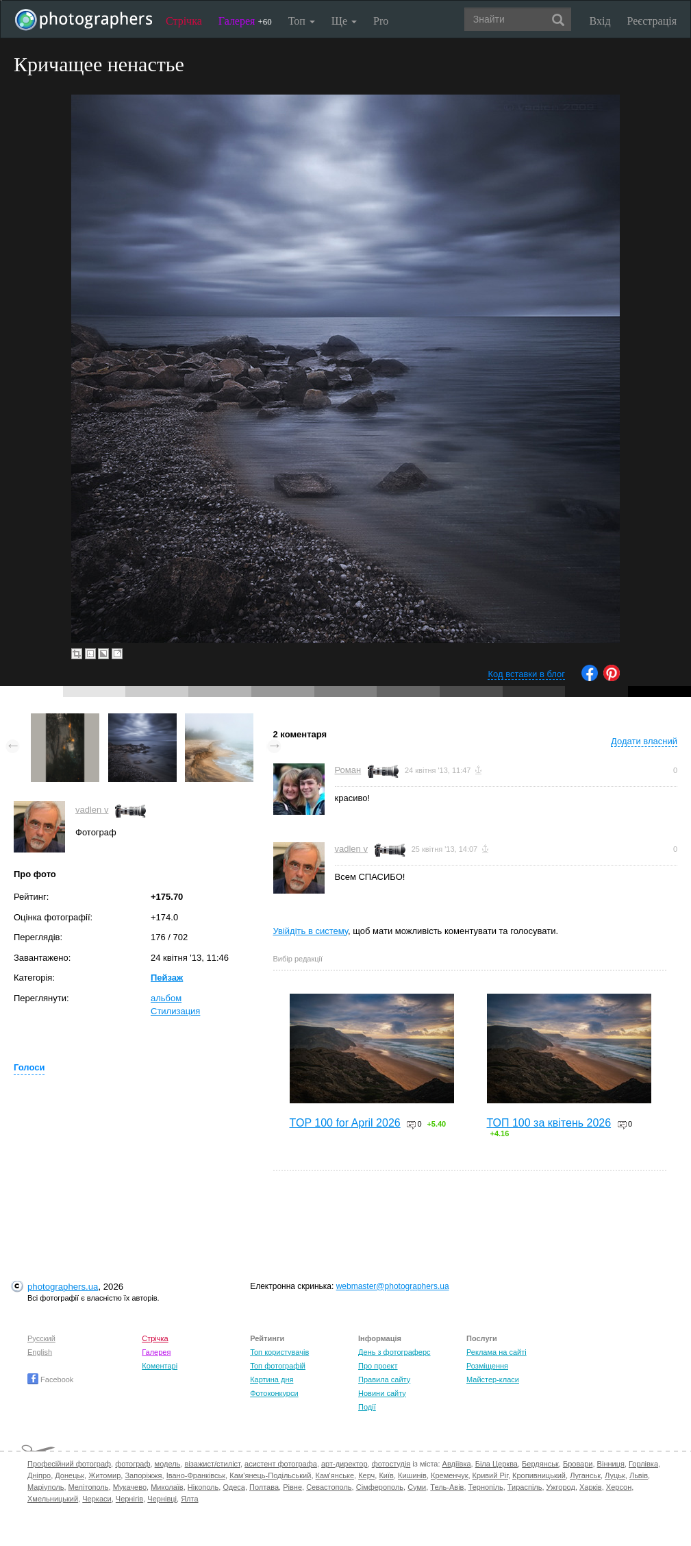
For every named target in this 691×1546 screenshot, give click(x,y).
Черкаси (96, 1499)
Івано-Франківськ (195, 1475)
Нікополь (203, 1487)
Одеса (233, 1487)
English (39, 1352)
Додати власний (644, 741)
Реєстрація (652, 21)
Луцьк (615, 1475)
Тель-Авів (447, 1487)
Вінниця (611, 1464)
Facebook (50, 1379)
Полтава (264, 1487)
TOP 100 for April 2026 (345, 1123)
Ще (344, 21)
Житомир (104, 1475)
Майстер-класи (492, 1379)
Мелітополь (88, 1487)
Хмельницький (52, 1499)
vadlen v (91, 810)
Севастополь (328, 1487)
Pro (380, 21)
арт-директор (344, 1464)
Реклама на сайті (496, 1352)
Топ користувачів (279, 1352)
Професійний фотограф (69, 1464)
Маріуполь (45, 1487)
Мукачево (130, 1487)
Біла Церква (496, 1464)
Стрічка (184, 21)
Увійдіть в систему (311, 931)
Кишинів (412, 1475)
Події (367, 1407)
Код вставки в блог (526, 674)
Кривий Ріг (490, 1475)
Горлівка (643, 1464)
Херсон (618, 1487)
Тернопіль (485, 1487)
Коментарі (159, 1366)
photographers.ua (62, 1286)
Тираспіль (524, 1487)
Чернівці (162, 1499)
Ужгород (560, 1487)
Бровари (578, 1464)
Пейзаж (167, 977)
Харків (590, 1487)
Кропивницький (539, 1475)
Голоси (29, 1067)
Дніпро (39, 1475)
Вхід (600, 21)
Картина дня (271, 1379)
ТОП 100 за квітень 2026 (549, 1123)
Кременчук (449, 1475)
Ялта (189, 1499)
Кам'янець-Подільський (270, 1475)
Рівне (292, 1487)
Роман (348, 770)
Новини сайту (382, 1393)
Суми (416, 1487)
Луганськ (585, 1475)
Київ (386, 1475)
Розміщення (487, 1366)
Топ (301, 21)
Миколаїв (167, 1487)
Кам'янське (335, 1475)
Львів (638, 1475)
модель (168, 1464)
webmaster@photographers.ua (392, 1286)
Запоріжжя (143, 1475)
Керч (366, 1475)
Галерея (245, 21)
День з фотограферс (394, 1352)
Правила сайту (384, 1379)
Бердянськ (540, 1464)
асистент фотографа (280, 1464)
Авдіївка (456, 1464)
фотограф (132, 1464)
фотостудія (391, 1464)
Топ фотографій (277, 1366)
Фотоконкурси (274, 1393)
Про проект (377, 1366)
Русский (41, 1338)
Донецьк (69, 1475)
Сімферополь (379, 1487)
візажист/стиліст (212, 1464)
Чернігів (129, 1499)
